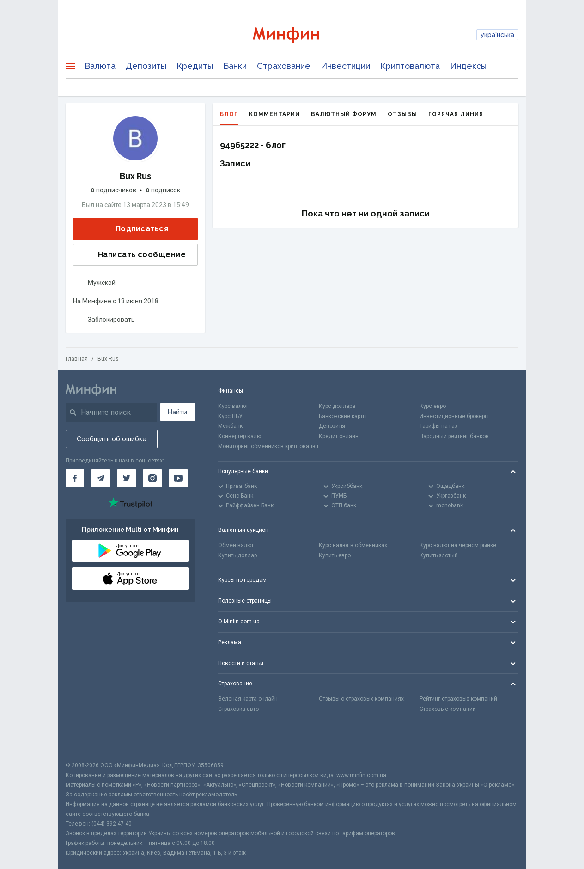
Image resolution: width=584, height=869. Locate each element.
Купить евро (335, 555)
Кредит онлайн (339, 436)
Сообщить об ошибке (111, 439)
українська (497, 34)
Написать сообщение (134, 254)
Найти (177, 412)
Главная (77, 359)
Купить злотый (439, 555)
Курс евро (433, 406)
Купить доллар (237, 555)
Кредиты (194, 66)
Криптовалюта (410, 66)
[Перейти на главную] (292, 35)
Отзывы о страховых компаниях (361, 699)
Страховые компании (448, 709)
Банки (235, 66)
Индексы (468, 66)
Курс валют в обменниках (353, 545)
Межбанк (230, 426)
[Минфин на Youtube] (178, 478)
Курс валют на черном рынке (458, 545)
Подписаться (134, 229)
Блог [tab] (229, 118)
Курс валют (233, 406)
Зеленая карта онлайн (248, 699)
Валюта (100, 66)
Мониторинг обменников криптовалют (268, 446)
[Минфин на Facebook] (75, 478)
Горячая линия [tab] (455, 114)
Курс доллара (337, 406)
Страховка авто (238, 709)
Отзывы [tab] (402, 114)
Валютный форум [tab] (344, 114)
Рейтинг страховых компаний (458, 699)
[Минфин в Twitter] (126, 478)
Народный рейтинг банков (454, 436)
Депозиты (146, 66)
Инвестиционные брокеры (454, 416)
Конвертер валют (240, 436)
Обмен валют (236, 545)
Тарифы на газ (438, 426)
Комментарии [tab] (274, 114)
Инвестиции (345, 66)
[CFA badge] (86, 742)
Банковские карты (343, 416)
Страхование (283, 66)
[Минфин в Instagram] (152, 478)
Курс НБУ (230, 416)
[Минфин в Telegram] (100, 478)
